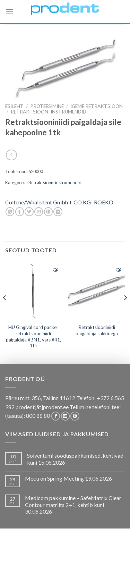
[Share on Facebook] (19, 211)
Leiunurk (95, 563)
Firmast (34, 563)
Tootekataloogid (69, 558)
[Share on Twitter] (29, 211)
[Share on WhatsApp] (10, 211)
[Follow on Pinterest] (74, 416)
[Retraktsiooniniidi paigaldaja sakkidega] (96, 290)
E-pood (28, 553)
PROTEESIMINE (47, 106)
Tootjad (105, 558)
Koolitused (29, 558)
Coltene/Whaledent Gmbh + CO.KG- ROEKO (59, 202)
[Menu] (9, 11)
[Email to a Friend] (38, 211)
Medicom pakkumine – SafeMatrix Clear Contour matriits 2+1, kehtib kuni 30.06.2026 (73, 504)
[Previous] (4, 312)
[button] (55, 270)
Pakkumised (55, 553)
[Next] (125, 312)
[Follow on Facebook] (55, 416)
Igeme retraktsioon (96, 106)
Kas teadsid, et (91, 553)
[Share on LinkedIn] (57, 211)
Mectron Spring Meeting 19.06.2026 (68, 478)
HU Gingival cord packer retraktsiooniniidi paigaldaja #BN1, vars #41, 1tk (33, 336)
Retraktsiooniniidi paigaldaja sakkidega (97, 330)
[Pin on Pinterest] (48, 211)
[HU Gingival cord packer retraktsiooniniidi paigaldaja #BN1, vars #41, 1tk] (33, 291)
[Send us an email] (65, 416)
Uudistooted (64, 563)
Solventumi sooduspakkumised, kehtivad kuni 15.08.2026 (75, 458)
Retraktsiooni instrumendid (48, 112)
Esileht (14, 106)
